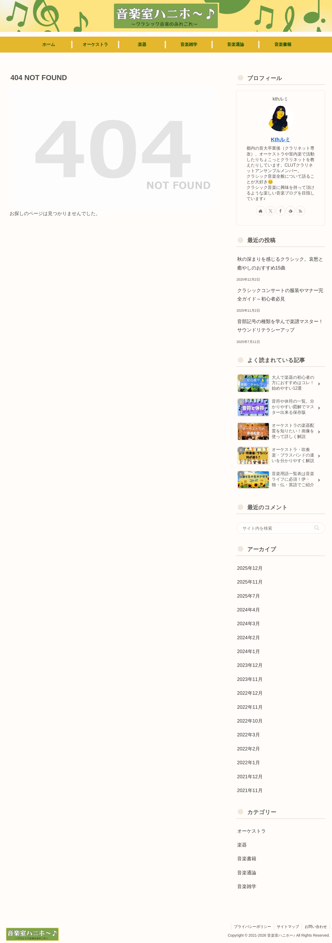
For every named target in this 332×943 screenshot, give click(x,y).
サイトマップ (288, 926)
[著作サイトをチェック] (260, 210)
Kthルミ (280, 139)
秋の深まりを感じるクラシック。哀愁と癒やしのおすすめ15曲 (280, 263)
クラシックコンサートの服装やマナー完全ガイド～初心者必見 (280, 295)
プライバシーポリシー (252, 926)
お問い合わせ (316, 926)
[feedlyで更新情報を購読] (290, 210)
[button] (316, 528)
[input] (280, 528)
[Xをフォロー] (270, 210)
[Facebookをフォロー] (280, 210)
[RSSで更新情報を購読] (300, 210)
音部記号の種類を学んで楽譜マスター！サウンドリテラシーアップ (280, 326)
